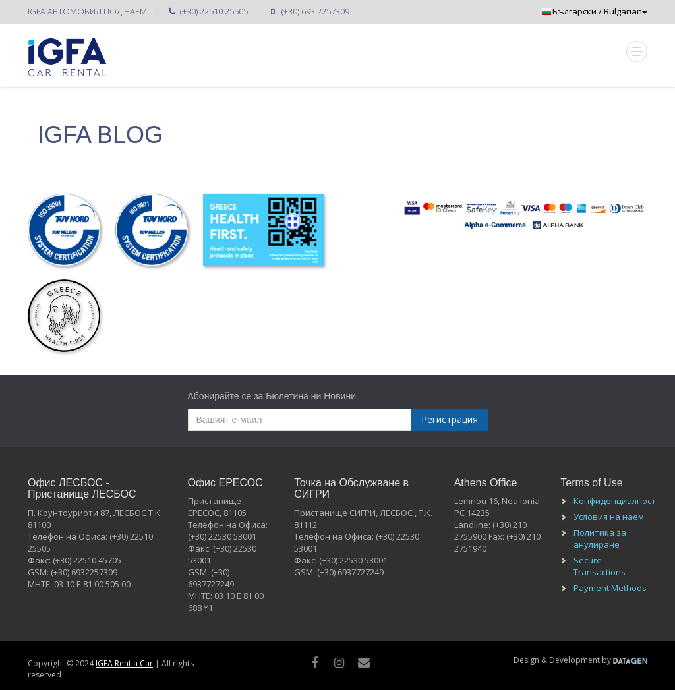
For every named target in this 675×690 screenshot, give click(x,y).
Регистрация (449, 419)
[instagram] (339, 662)
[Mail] (364, 662)
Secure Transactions (599, 566)
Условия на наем (608, 517)
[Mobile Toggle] (636, 51)
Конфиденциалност (614, 501)
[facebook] (314, 662)
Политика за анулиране (599, 538)
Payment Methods (610, 588)
